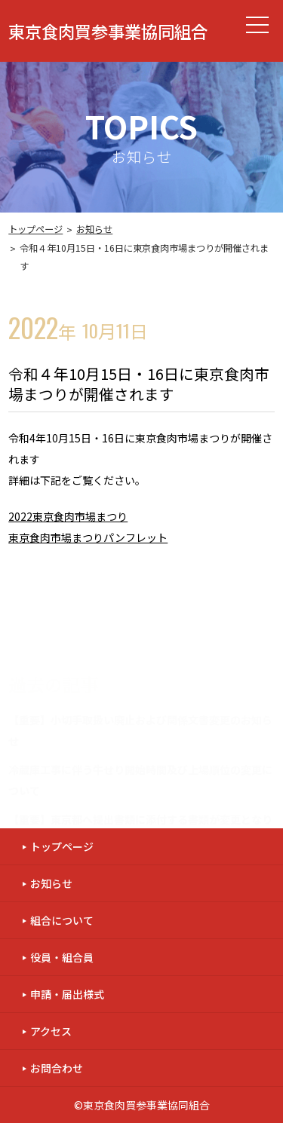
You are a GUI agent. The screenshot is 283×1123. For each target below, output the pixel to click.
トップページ (35, 229)
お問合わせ (56, 1068)
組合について (62, 920)
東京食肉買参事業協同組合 (108, 31)
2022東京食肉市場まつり (68, 516)
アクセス (51, 1031)
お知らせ (94, 229)
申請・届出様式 (67, 994)
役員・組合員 (62, 957)
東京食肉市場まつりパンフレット (88, 537)
